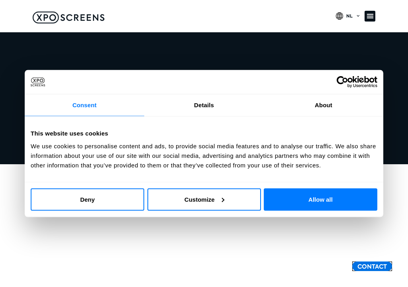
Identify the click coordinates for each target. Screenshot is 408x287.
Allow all (320, 199)
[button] (370, 16)
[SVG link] (68, 18)
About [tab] (323, 105)
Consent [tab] (85, 105)
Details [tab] (204, 105)
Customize (204, 199)
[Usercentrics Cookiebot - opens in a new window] (342, 82)
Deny (87, 199)
